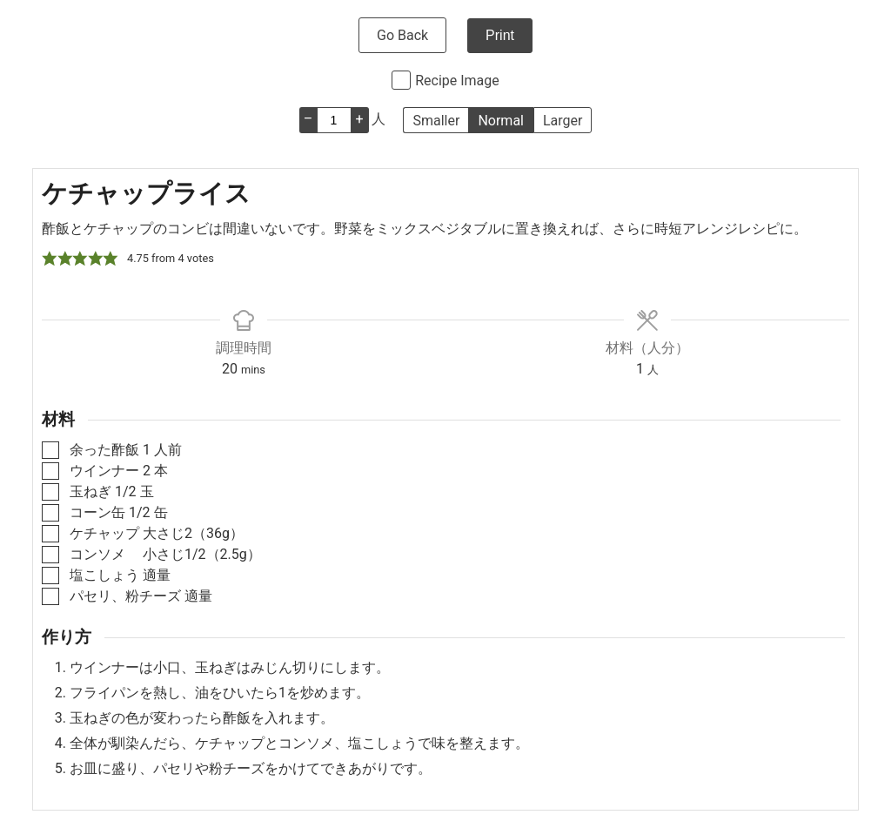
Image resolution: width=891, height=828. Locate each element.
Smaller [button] (435, 120)
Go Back (402, 35)
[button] (49, 258)
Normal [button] (501, 120)
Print (500, 35)
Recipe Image (457, 80)
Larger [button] (562, 120)
